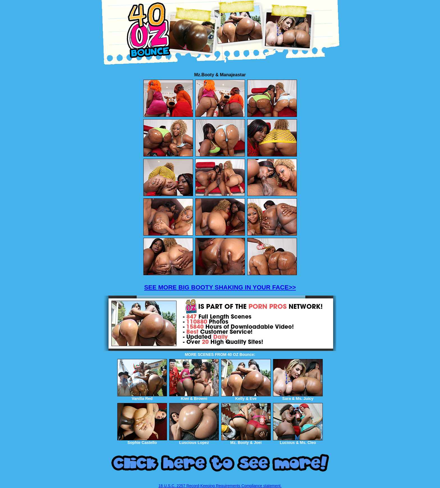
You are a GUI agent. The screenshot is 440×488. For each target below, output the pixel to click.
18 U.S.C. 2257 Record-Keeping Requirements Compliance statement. (220, 486)
